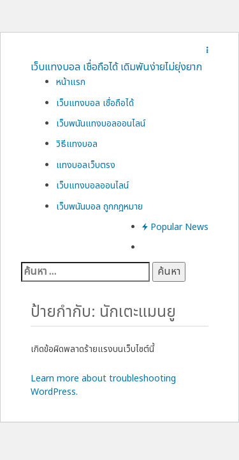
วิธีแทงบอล (77, 144)
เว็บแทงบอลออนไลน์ (92, 185)
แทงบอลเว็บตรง (85, 165)
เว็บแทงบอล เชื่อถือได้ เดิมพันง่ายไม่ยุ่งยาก (116, 67)
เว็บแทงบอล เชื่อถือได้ (95, 103)
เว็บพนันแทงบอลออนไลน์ (100, 123)
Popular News (175, 227)
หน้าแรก (70, 82)
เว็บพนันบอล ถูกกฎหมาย (99, 206)
